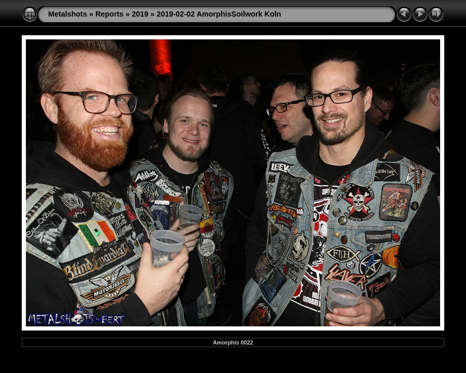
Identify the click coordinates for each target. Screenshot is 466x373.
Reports (109, 14)
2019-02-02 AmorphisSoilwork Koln (219, 14)
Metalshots (67, 14)
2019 (140, 14)
